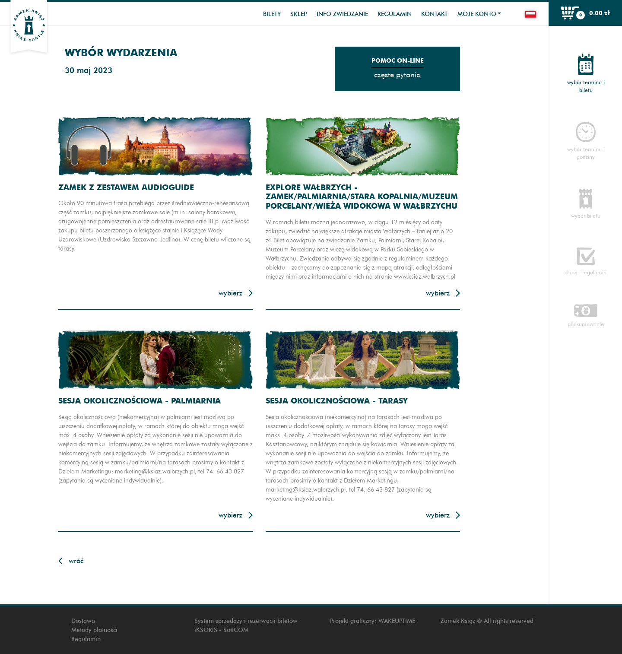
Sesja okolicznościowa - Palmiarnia (139, 401)
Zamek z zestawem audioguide (126, 187)
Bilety (272, 14)
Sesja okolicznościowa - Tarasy (337, 401)
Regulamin (395, 14)
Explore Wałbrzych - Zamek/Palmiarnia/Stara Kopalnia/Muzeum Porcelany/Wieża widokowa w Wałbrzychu (362, 196)
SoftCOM (235, 630)
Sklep (298, 14)
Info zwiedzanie (342, 14)
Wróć (76, 561)
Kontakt (434, 14)
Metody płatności (94, 630)
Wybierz (230, 293)
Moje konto (476, 14)
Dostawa (83, 621)
